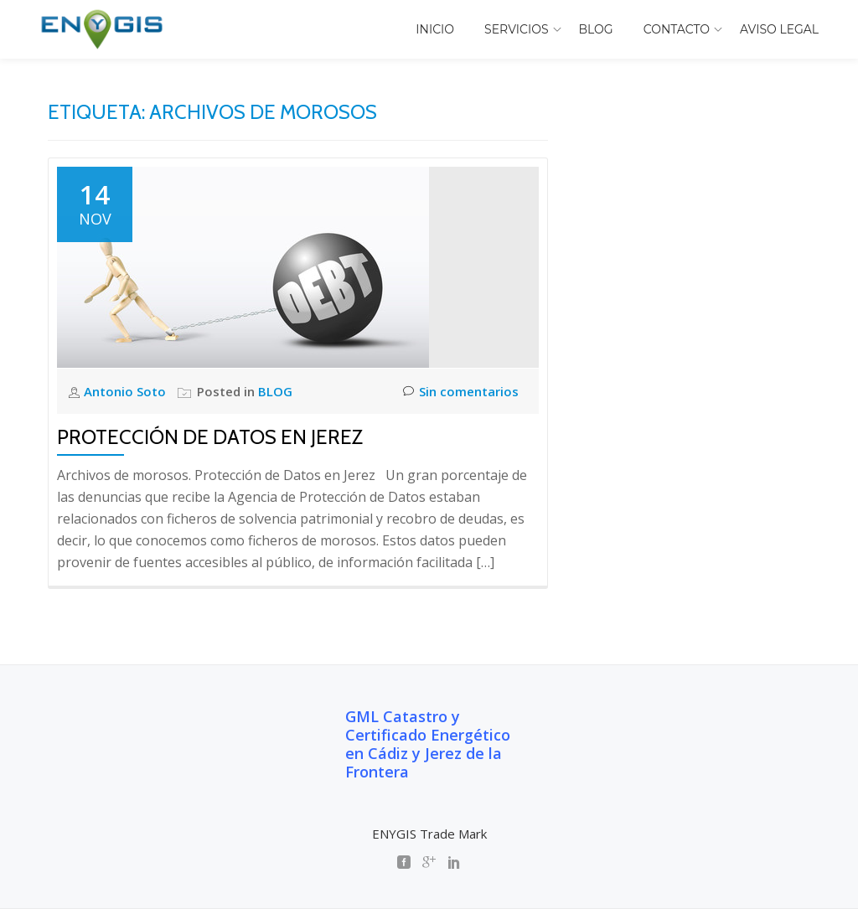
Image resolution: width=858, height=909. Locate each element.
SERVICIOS (516, 29)
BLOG (596, 29)
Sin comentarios (461, 391)
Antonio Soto (126, 391)
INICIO (435, 29)
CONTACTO (677, 29)
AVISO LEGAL (779, 29)
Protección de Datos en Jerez (210, 437)
